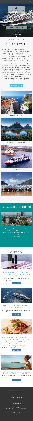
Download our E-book (16, 85)
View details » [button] (16, 236)
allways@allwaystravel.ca (17, 406)
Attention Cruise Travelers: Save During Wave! (16, 307)
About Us (17, 400)
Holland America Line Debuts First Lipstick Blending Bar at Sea (16, 274)
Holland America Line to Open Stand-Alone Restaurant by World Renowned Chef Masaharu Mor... (16, 340)
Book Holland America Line (16, 27)
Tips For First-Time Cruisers (16, 373)
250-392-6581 (17, 407)
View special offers (16, 35)
